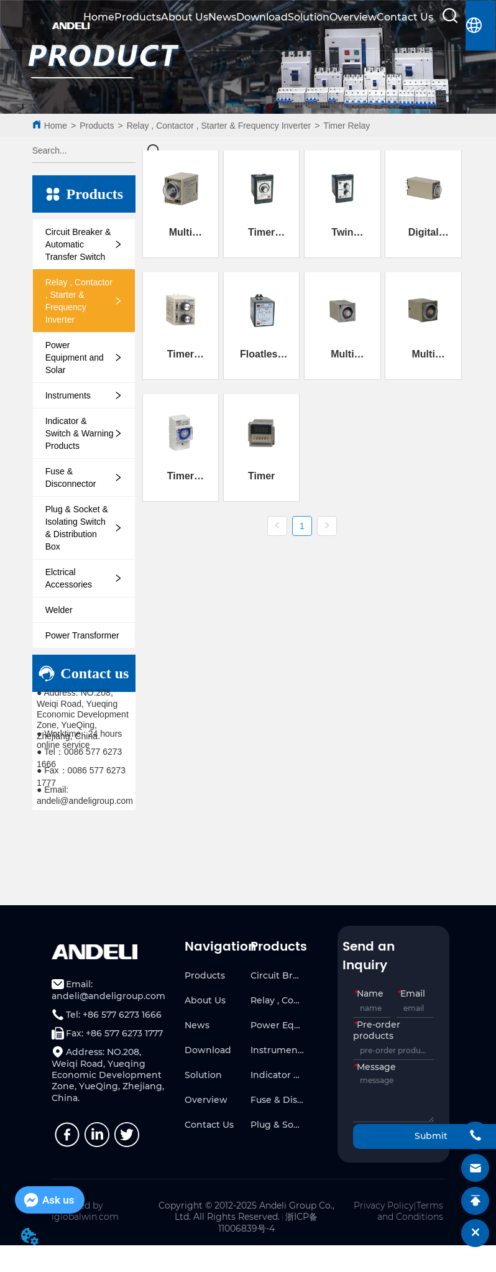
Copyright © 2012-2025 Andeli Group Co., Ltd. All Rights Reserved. (246, 1211)
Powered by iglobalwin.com (85, 1211)
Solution (308, 17)
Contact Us (405, 17)
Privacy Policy (383, 1205)
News (222, 17)
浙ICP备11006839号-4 (268, 1222)
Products (137, 17)
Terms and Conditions (410, 1211)
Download (262, 17)
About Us (184, 17)
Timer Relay (346, 126)
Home (98, 17)
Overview (353, 17)
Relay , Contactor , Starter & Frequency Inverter (219, 126)
